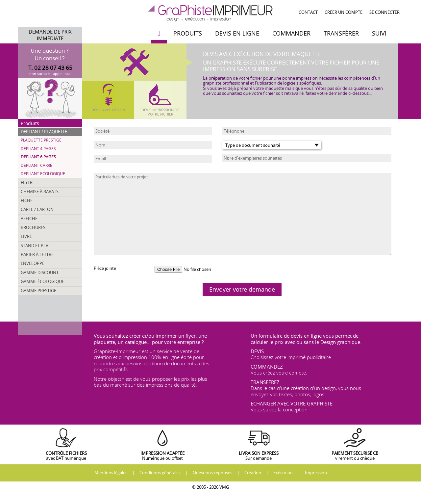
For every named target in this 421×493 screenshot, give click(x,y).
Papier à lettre (37, 254)
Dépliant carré (36, 165)
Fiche (27, 200)
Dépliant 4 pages (38, 148)
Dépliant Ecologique (43, 173)
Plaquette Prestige (41, 140)
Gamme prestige (38, 291)
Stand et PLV (34, 245)
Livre (26, 236)
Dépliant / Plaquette (44, 132)
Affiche (29, 218)
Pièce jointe (105, 268)
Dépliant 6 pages (38, 156)
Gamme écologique (42, 281)
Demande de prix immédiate (50, 35)
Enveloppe (32, 263)
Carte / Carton (37, 209)
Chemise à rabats (40, 192)
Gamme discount (40, 272)
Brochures (33, 227)
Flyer (27, 182)
